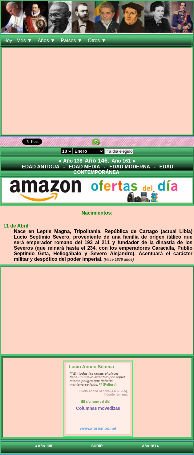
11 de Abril (15, 225)
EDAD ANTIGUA (40, 166)
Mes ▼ (24, 40)
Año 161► (151, 446)
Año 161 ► (124, 160)
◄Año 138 (43, 446)
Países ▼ (72, 40)
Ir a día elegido (118, 151)
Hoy (7, 40)
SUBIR (97, 446)
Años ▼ (47, 40)
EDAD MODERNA (129, 166)
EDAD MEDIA (84, 166)
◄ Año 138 (69, 160)
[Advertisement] (97, 91)
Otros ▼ (97, 40)
